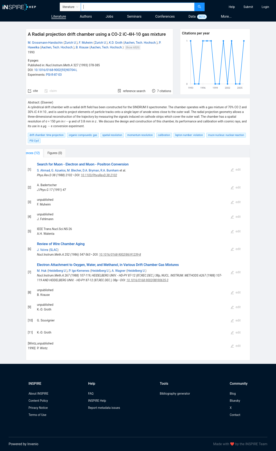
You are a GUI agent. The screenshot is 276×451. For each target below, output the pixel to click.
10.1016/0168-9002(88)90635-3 (147, 280)
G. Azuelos (58, 170)
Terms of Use (37, 415)
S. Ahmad (43, 170)
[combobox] (137, 7)
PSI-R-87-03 (54, 74)
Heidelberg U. (57, 270)
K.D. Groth (115, 42)
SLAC (53, 250)
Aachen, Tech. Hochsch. (140, 42)
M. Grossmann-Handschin (45, 42)
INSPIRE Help (97, 400)
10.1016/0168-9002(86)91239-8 (120, 254)
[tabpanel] (138, 258)
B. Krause (82, 47)
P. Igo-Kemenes (79, 270)
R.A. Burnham (109, 170)
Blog (233, 393)
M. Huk (41, 270)
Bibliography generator (175, 393)
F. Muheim (86, 42)
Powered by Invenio (23, 444)
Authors (86, 16)
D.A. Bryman (91, 170)
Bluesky (235, 400)
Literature (58, 16)
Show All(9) (133, 47)
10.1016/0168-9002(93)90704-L (55, 70)
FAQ (90, 393)
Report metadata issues (104, 407)
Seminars (134, 16)
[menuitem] (232, 7)
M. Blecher (74, 170)
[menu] (240, 7)
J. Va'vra (42, 250)
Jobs (109, 16)
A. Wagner (118, 270)
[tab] (40, 153)
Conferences (165, 16)
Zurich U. (71, 42)
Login (265, 7)
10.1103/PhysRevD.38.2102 (99, 175)
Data (192, 16)
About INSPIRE (38, 393)
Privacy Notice (38, 407)
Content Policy (38, 400)
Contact (235, 415)
